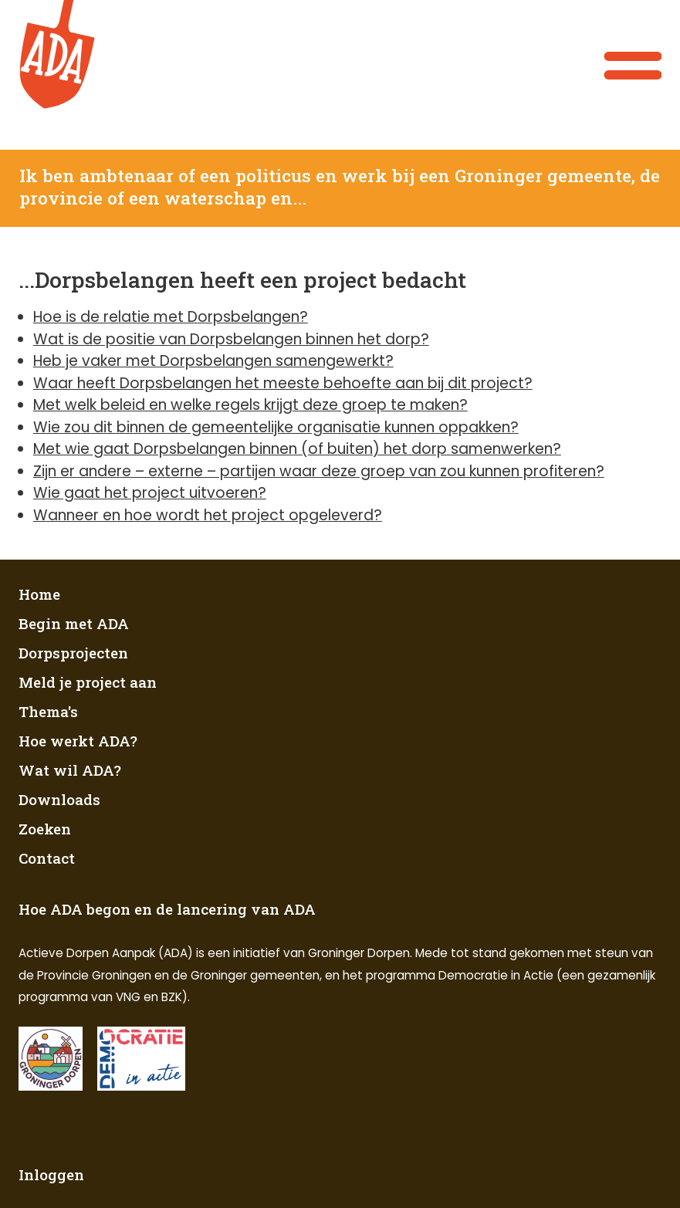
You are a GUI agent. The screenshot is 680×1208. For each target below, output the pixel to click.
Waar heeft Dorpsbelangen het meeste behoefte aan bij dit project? (283, 383)
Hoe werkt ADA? (78, 740)
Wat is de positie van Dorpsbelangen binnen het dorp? (231, 339)
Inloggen (51, 1174)
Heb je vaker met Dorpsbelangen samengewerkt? (213, 360)
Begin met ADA (74, 623)
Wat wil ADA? (70, 770)
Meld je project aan (88, 682)
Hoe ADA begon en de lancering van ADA (167, 909)
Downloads (59, 799)
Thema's (48, 711)
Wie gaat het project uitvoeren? (149, 492)
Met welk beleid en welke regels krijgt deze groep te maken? (250, 404)
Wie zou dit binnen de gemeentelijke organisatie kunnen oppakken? (276, 427)
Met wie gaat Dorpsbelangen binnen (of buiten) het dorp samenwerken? (297, 448)
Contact (47, 858)
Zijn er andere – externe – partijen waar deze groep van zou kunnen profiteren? (318, 471)
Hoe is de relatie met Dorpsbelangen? (170, 316)
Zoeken (45, 828)
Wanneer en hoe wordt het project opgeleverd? (207, 515)
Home (39, 594)
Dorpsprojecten (73, 652)
